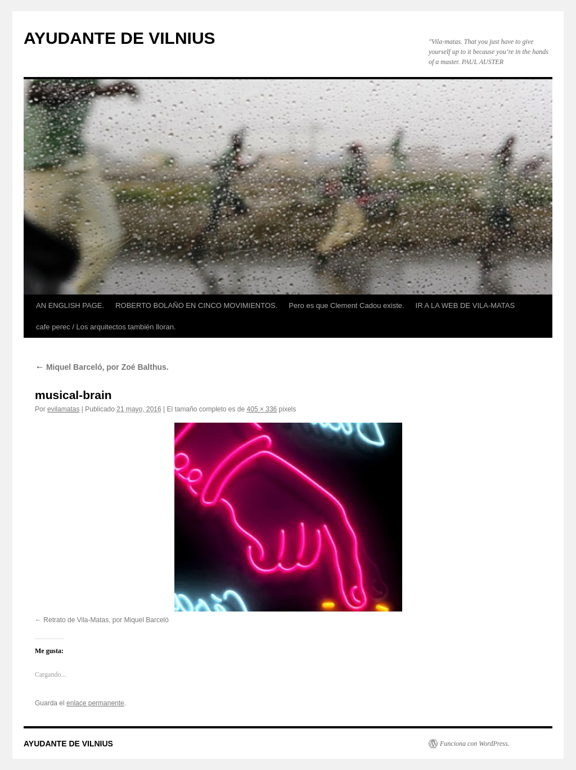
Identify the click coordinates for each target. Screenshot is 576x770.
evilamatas (63, 409)
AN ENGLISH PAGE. (70, 305)
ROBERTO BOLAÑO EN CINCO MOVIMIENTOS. (196, 305)
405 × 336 (262, 409)
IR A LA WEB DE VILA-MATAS (465, 305)
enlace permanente (95, 703)
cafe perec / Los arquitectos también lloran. (106, 327)
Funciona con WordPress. (475, 744)
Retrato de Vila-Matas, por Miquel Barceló (106, 620)
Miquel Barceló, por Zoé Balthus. (102, 367)
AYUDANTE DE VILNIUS (119, 38)
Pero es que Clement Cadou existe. (346, 305)
